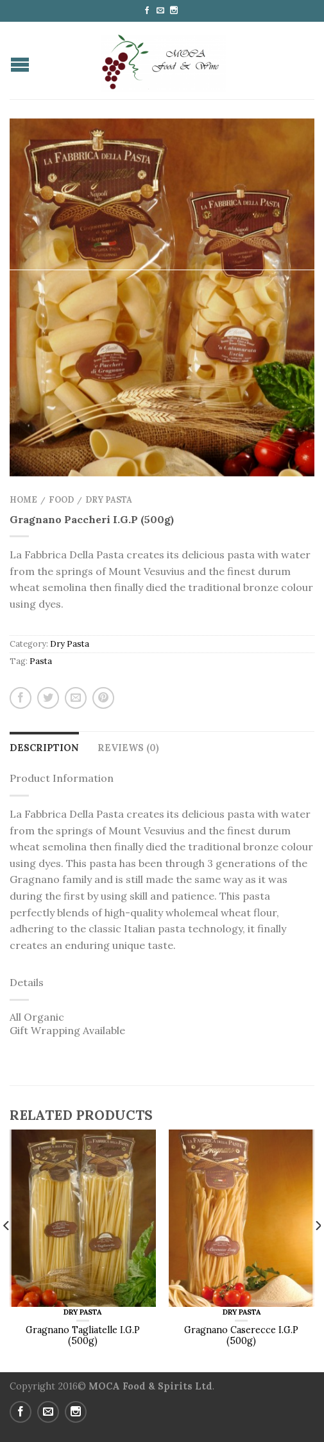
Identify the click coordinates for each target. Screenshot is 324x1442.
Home (23, 499)
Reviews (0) (128, 748)
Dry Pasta (108, 499)
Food (61, 499)
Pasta (41, 661)
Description (44, 748)
